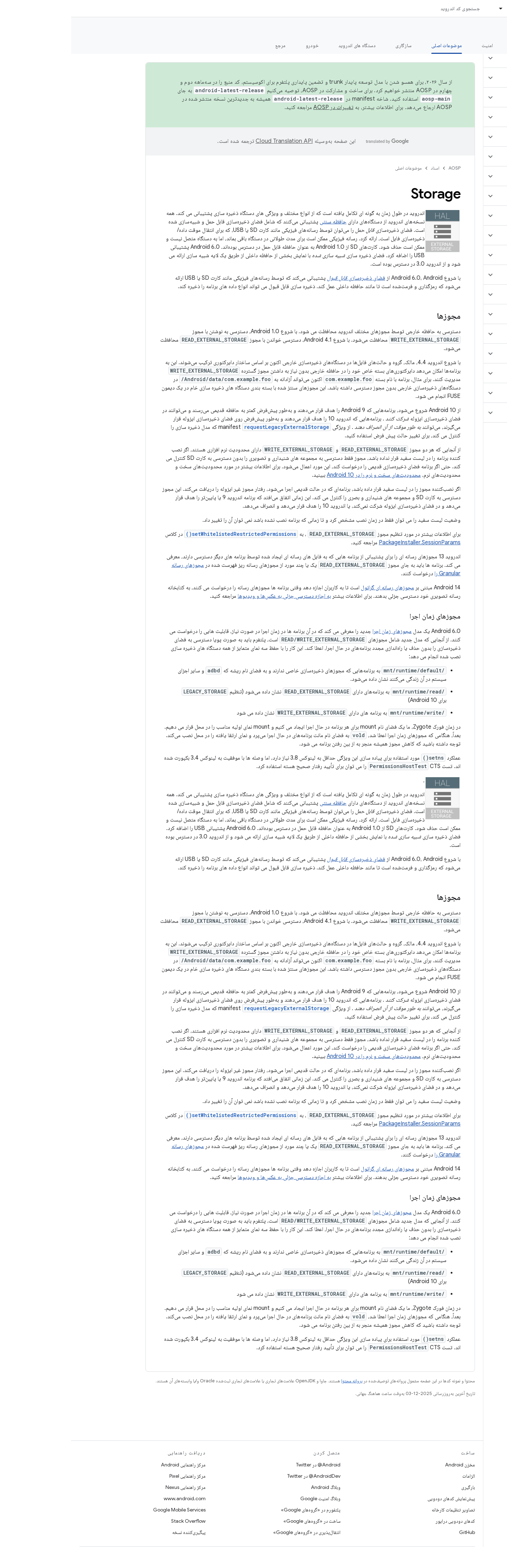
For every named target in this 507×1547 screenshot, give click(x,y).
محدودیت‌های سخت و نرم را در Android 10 (303, 474)
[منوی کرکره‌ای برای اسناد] (426, 8)
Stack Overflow (117, 1521)
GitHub (396, 1532)
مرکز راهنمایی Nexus (114, 1487)
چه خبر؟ (491, 45)
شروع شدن (452, 45)
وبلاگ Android (254, 1487)
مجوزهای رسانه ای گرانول (316, 587)
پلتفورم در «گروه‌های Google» (239, 1510)
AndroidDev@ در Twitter (242, 1476)
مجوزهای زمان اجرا (320, 631)
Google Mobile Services (108, 1510)
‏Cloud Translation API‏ (213, 141)
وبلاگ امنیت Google (249, 1498)
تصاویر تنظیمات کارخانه (382, 1510)
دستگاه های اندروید (286, 45)
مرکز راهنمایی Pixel (116, 1476)
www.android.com (113, 1498)
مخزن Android (389, 1465)
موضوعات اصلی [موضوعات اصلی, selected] (375, 45)
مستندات (488, 28)
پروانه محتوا (280, 1381)
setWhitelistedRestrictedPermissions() (170, 534)
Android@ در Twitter (247, 1465)
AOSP (383, 168)
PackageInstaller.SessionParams (348, 542)
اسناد (364, 168)
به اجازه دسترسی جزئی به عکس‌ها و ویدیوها (213, 596)
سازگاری (332, 45)
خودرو (241, 45)
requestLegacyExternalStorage (215, 427)
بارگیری (397, 1487)
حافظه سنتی (262, 221)
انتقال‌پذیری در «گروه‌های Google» (235, 1532)
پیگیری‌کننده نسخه (117, 1532)
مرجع (209, 45)
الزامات (397, 1476)
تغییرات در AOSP (262, 107)
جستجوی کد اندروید (389, 8)
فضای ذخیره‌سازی (285, 277)
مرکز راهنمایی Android (112, 1465)
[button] (465, 58)
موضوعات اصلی (337, 168)
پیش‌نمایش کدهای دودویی (380, 1498)
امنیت (416, 45)
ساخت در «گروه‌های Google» (240, 1521)
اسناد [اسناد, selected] (441, 8)
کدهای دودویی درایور (384, 1521)
